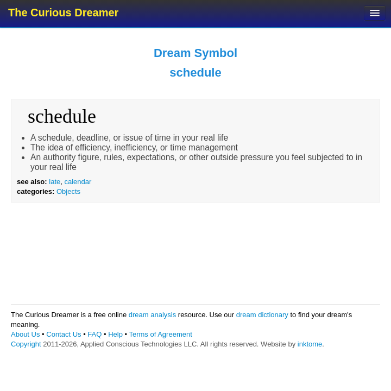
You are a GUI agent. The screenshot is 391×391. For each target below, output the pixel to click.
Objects (68, 191)
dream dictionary (262, 315)
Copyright (26, 344)
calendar (77, 182)
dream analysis (152, 315)
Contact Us (63, 334)
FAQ (94, 334)
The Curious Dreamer (63, 12)
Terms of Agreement (160, 334)
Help (115, 334)
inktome (310, 344)
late (54, 182)
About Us (25, 334)
